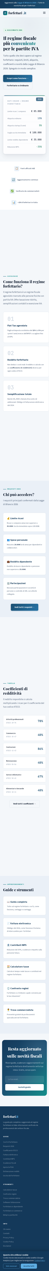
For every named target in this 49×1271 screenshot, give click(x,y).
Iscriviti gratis (24, 1087)
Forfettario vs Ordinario (18, 85)
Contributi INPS (9, 1159)
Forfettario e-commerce (12, 1211)
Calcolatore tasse (10, 1190)
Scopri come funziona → (18, 78)
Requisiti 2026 (8, 1146)
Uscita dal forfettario (11, 1175)
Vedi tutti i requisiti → (25, 607)
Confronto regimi (9, 1194)
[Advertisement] (24, 239)
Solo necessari (11, 1266)
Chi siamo (7, 1229)
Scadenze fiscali (9, 1163)
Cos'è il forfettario (10, 1142)
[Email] (24, 1079)
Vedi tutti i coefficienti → (24, 803)
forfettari (14, 13)
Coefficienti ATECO (10, 1150)
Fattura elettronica (10, 1154)
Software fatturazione (11, 1202)
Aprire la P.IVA (8, 1167)
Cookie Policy (8, 1241)
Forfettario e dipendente (13, 1206)
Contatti (6, 1233)
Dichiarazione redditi (11, 1171)
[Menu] (44, 13)
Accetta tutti (29, 1266)
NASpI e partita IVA (10, 1215)
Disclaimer (7, 1246)
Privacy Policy (8, 1237)
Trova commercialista (11, 1198)
